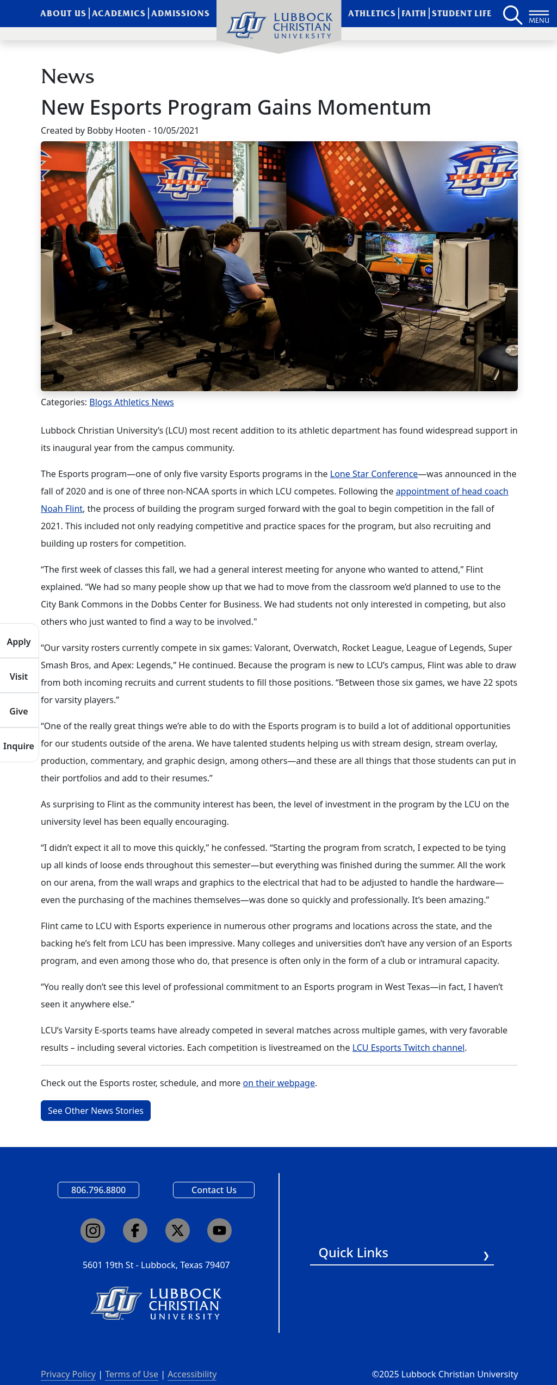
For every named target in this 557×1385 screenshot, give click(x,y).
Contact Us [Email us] (214, 1190)
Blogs (101, 402)
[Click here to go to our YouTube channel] (219, 1230)
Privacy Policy (68, 1374)
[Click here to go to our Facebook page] (135, 1230)
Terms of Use (131, 1374)
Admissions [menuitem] (180, 13)
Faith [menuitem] (413, 13)
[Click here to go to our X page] (177, 1230)
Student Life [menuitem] (462, 13)
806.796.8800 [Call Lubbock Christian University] (98, 1190)
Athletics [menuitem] (372, 13)
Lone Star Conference (374, 474)
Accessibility (192, 1374)
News (163, 402)
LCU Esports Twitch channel (408, 1048)
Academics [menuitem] (119, 13)
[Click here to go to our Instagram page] (93, 1230)
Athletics (132, 402)
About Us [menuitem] (63, 13)
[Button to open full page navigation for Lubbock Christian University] (539, 13)
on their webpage (279, 1083)
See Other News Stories (96, 1111)
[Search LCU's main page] (511, 13)
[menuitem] (279, 27)
